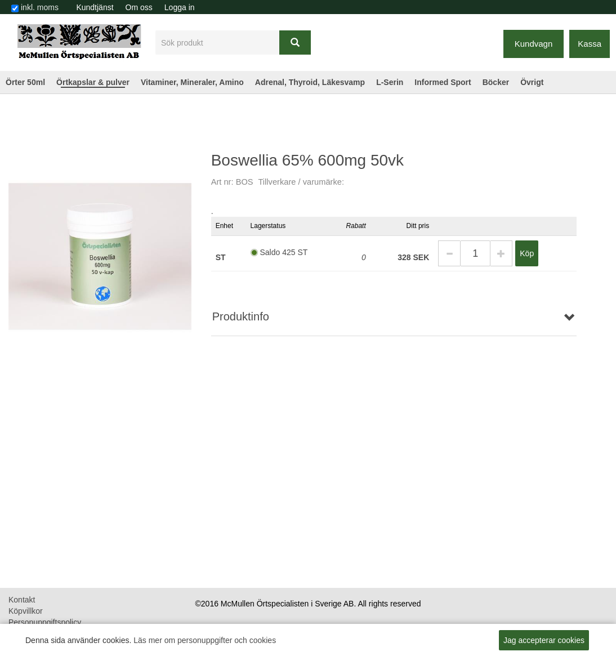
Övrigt (531, 82)
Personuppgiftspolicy (44, 622)
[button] (449, 253)
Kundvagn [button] (534, 43)
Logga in (179, 7)
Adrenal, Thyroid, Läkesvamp (310, 82)
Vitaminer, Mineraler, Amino (192, 82)
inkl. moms (40, 7)
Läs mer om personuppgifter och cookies (204, 640)
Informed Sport (442, 82)
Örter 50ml (25, 82)
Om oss (139, 7)
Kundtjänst (94, 7)
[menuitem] (94, 7)
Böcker (496, 82)
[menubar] (135, 7)
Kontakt (21, 599)
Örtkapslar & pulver (93, 82)
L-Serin (389, 82)
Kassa (589, 43)
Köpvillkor (25, 610)
